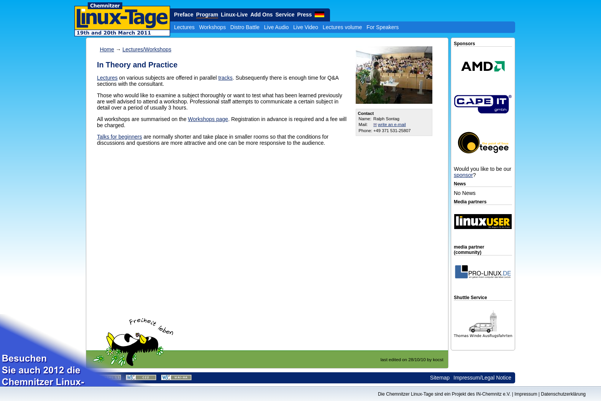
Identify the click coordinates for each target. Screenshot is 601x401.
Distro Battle (244, 27)
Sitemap (440, 378)
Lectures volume (342, 27)
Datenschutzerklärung (563, 394)
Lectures (184, 27)
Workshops (212, 27)
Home (107, 49)
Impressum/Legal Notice (482, 378)
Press (304, 14)
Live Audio (276, 27)
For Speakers (382, 27)
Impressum (525, 394)
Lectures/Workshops (147, 49)
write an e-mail (392, 124)
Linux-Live (234, 14)
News (460, 184)
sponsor (463, 175)
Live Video (305, 27)
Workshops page (208, 119)
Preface (184, 14)
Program (207, 14)
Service (285, 14)
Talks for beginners (119, 137)
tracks (225, 78)
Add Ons (261, 14)
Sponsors (464, 43)
